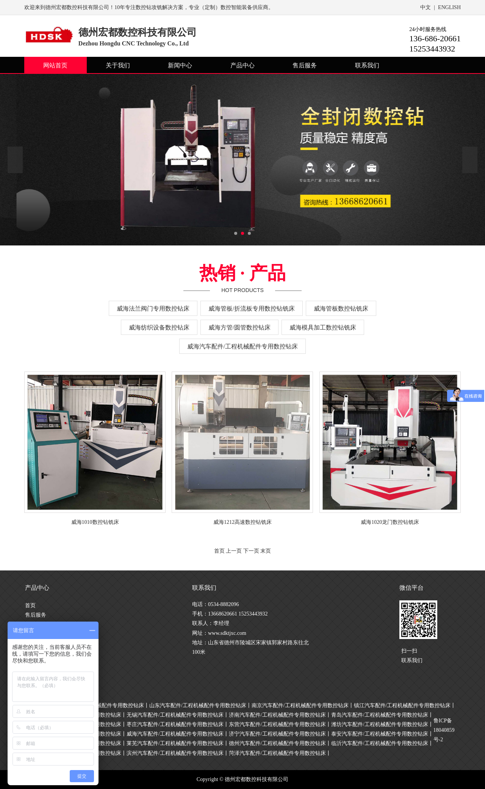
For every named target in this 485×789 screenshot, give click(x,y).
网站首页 (55, 65)
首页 (30, 605)
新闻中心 (180, 65)
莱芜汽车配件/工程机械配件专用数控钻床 (175, 743)
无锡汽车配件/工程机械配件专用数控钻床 (175, 715)
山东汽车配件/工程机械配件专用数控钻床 (197, 705)
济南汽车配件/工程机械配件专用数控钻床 (277, 715)
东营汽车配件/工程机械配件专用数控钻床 (277, 724)
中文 (425, 7)
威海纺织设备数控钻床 (159, 327)
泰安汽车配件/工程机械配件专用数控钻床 (379, 734)
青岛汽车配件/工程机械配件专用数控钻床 (379, 715)
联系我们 (367, 65)
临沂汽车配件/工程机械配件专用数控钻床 (379, 743)
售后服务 (305, 65)
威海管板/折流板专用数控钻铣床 (251, 308)
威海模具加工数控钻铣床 (322, 327)
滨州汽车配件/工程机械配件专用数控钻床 (175, 753)
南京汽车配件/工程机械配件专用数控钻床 (300, 705)
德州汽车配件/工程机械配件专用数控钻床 (277, 743)
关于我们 (118, 65)
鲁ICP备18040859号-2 (444, 730)
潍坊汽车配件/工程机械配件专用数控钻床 (379, 724)
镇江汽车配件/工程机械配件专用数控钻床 (402, 705)
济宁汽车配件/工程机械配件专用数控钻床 (277, 734)
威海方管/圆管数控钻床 (239, 327)
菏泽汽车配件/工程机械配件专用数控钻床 (277, 753)
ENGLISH (449, 7)
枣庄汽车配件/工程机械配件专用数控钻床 (175, 724)
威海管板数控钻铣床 (341, 308)
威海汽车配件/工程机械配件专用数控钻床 (242, 346)
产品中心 (242, 65)
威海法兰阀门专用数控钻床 (153, 308)
